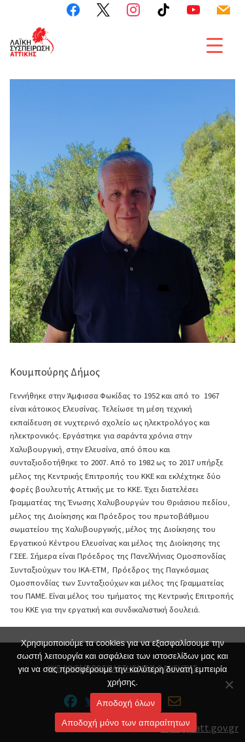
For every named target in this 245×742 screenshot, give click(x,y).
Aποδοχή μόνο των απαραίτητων (125, 723)
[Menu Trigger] (215, 45)
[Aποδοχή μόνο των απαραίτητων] (228, 684)
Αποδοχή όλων (126, 703)
